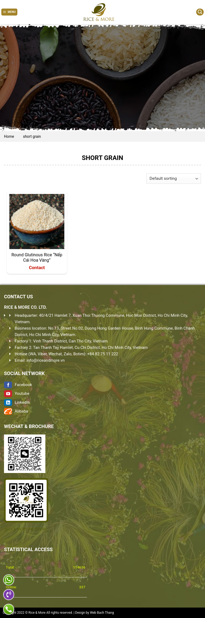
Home (9, 136)
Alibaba (16, 411)
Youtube (16, 393)
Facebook (18, 384)
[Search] (200, 12)
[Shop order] (173, 178)
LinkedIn (17, 402)
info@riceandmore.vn (46, 360)
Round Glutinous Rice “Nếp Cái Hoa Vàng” (36, 257)
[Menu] (9, 12)
